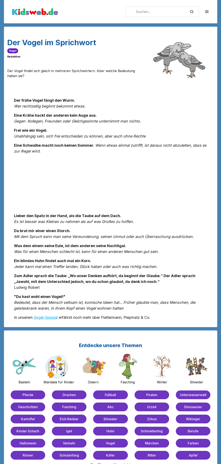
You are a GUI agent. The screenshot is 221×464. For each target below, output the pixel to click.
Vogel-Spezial (46, 317)
